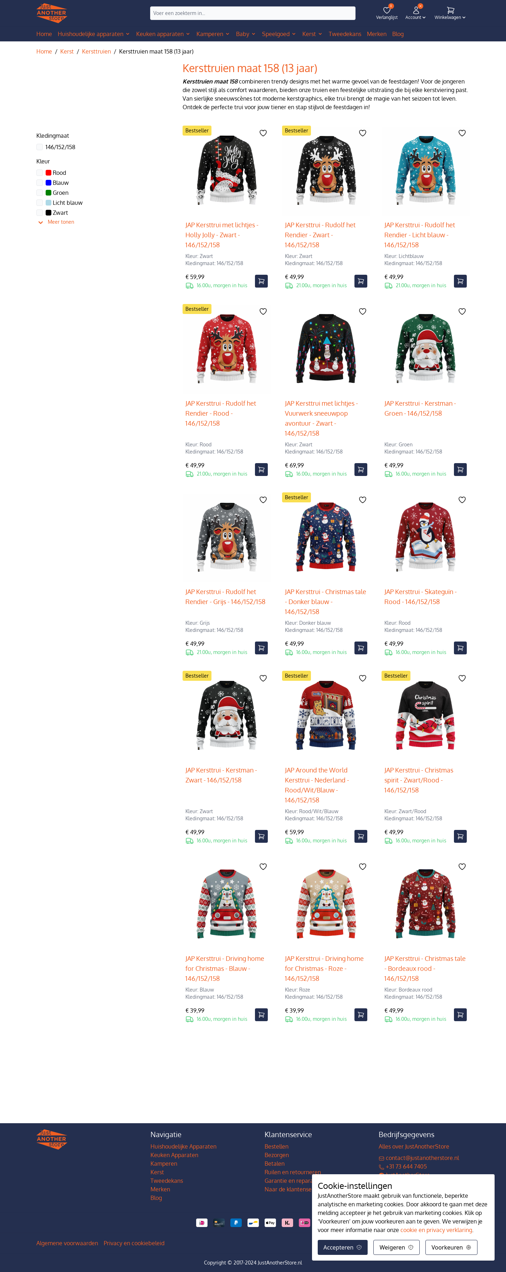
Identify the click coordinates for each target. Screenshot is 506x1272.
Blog (156, 1197)
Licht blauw (64, 202)
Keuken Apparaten (174, 1155)
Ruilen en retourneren (293, 1172)
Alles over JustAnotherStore (414, 1146)
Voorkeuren (451, 1247)
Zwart (57, 212)
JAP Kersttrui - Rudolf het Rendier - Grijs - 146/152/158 (225, 596)
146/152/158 (60, 147)
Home (44, 33)
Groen (57, 192)
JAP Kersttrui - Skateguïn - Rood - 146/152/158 (420, 596)
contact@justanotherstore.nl (419, 1157)
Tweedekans (166, 1180)
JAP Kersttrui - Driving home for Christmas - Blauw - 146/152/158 (224, 968)
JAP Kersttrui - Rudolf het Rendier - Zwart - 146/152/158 (320, 235)
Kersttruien (96, 51)
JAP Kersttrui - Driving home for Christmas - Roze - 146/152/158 (324, 968)
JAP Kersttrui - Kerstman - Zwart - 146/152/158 (221, 775)
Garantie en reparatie (292, 1180)
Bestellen (276, 1146)
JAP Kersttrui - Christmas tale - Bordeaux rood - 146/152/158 (425, 968)
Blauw (57, 182)
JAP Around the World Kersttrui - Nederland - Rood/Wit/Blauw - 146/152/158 (317, 785)
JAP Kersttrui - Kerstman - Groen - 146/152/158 (420, 408)
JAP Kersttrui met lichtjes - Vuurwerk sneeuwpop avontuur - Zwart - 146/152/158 (321, 418)
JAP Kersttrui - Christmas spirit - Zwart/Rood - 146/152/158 (418, 780)
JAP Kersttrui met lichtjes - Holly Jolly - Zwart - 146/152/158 (222, 235)
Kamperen (163, 1163)
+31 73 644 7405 (403, 1166)
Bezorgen (277, 1155)
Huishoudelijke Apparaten (183, 1146)
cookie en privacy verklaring (436, 1229)
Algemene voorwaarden (67, 1243)
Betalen (275, 1163)
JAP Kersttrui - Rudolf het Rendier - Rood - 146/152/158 (220, 413)
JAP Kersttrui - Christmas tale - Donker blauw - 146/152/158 (325, 601)
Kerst (67, 51)
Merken (160, 1189)
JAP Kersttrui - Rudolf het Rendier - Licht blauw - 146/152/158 (419, 235)
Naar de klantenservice (294, 1189)
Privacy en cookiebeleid (134, 1243)
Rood (56, 172)
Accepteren (342, 1247)
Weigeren (396, 1247)
